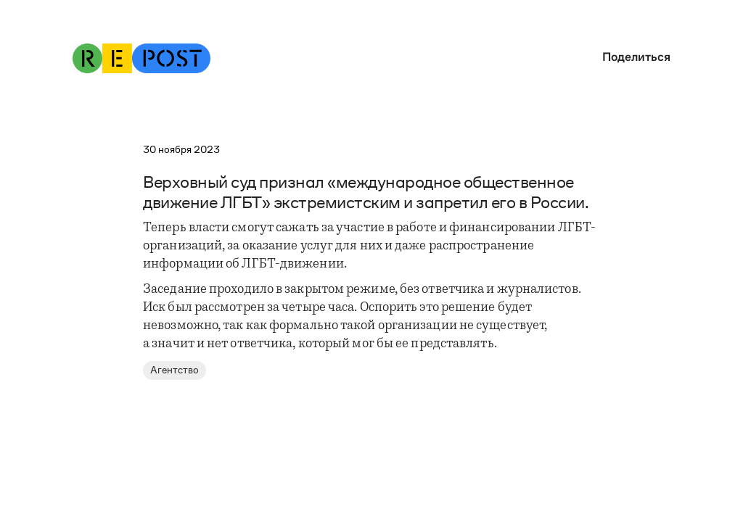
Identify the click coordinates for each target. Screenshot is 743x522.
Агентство (174, 370)
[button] (632, 57)
